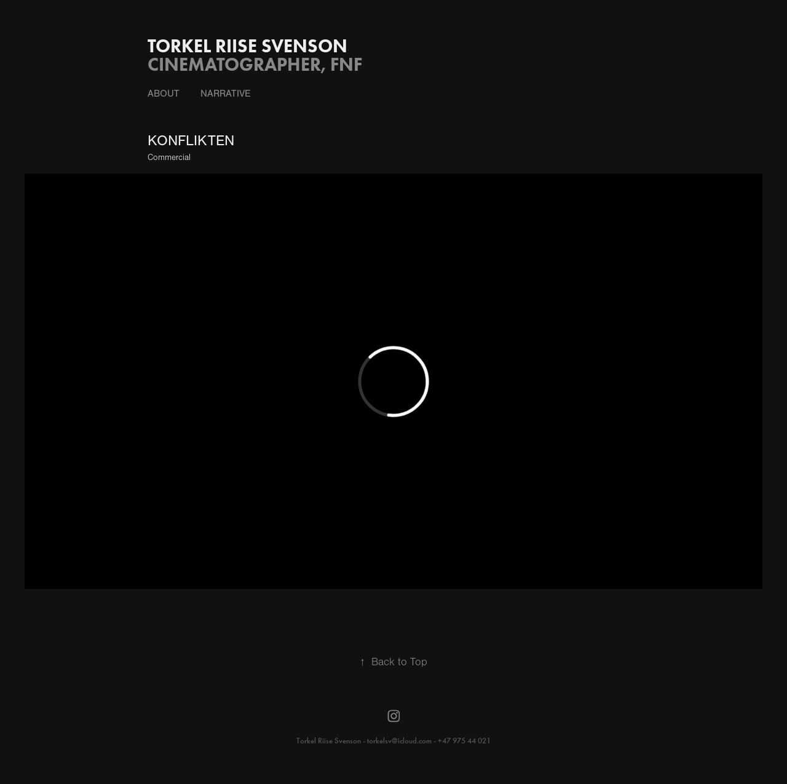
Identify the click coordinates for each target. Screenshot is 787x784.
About (164, 93)
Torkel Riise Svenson (247, 45)
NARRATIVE (225, 93)
